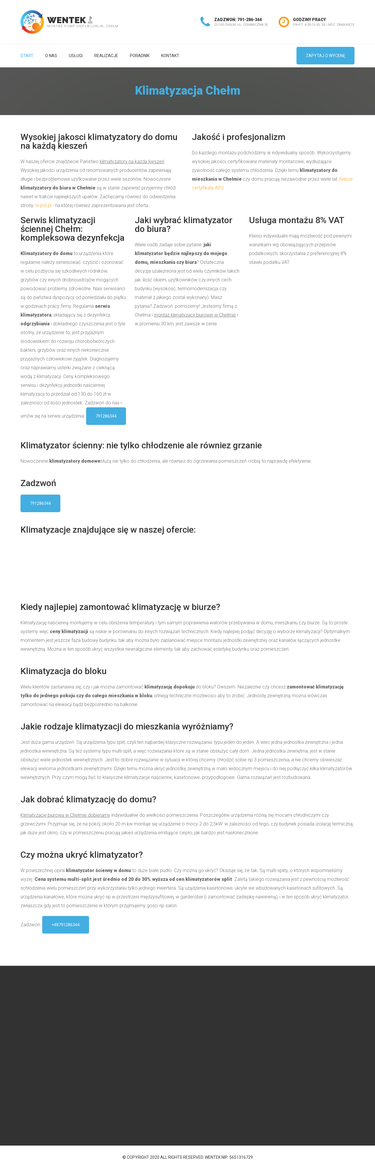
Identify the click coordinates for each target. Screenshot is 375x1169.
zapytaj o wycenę (325, 55)
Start (27, 55)
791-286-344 (249, 19)
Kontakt (170, 55)
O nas (51, 55)
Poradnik (139, 55)
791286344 (106, 416)
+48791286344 (66, 924)
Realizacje (106, 55)
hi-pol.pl (43, 205)
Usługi (76, 55)
